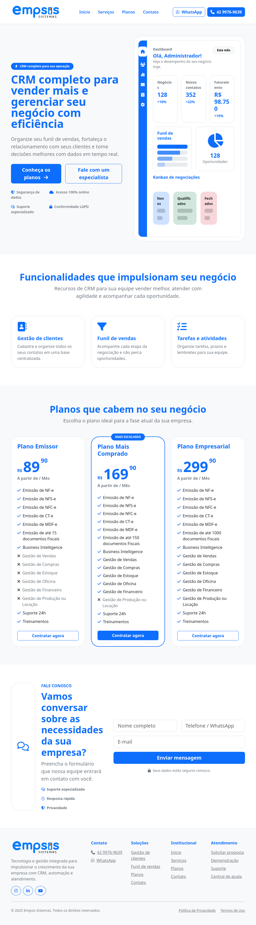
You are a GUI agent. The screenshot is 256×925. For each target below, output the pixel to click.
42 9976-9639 (226, 12)
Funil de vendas (145, 866)
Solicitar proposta (227, 852)
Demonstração (224, 860)
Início (84, 12)
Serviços (106, 12)
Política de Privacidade (197, 910)
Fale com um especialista (94, 173)
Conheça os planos (36, 173)
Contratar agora (48, 635)
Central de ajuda (226, 876)
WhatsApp (189, 12)
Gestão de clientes (140, 855)
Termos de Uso (232, 910)
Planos (128, 12)
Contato (151, 12)
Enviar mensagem (179, 757)
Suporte (218, 868)
